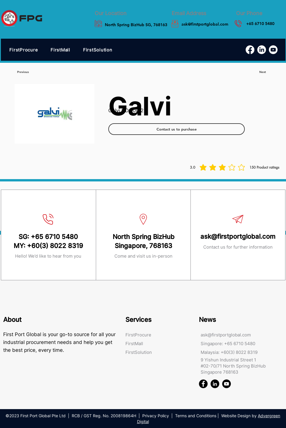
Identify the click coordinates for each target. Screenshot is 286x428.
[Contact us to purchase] (176, 129)
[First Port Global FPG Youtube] (226, 383)
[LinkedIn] (261, 49)
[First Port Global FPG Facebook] (203, 383)
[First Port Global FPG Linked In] (215, 383)
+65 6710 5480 (54, 236)
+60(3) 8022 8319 (55, 245)
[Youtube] (273, 49)
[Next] (262, 72)
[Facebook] (250, 49)
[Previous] (23, 72)
